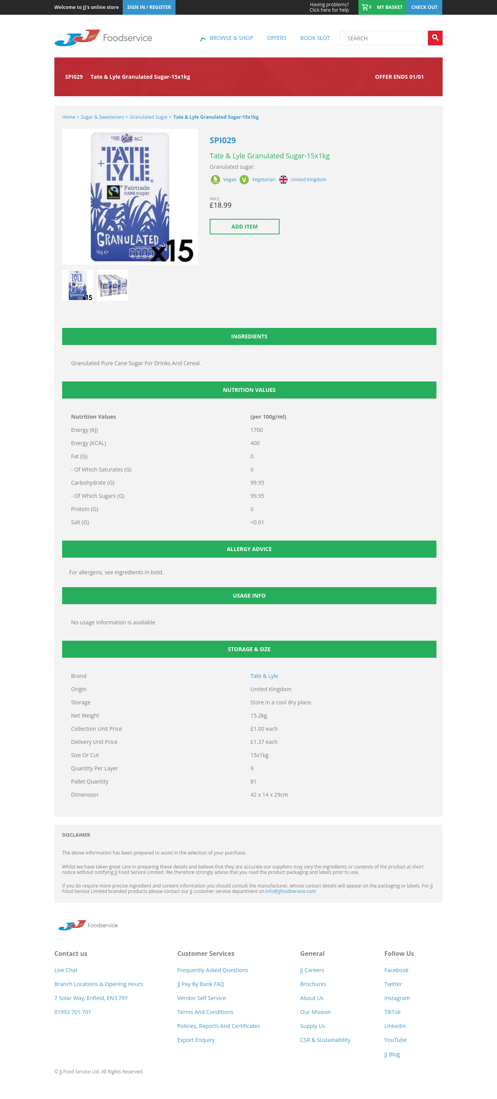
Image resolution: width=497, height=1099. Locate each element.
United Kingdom (309, 179)
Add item (244, 226)
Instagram (397, 998)
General (312, 953)
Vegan (229, 179)
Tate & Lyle (264, 676)
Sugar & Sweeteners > (104, 117)
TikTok (392, 1012)
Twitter (393, 984)
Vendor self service (201, 998)
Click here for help (329, 7)
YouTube (395, 1040)
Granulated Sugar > (151, 117)
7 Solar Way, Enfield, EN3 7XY (91, 998)
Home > (70, 117)
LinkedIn (395, 1026)
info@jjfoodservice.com (290, 891)
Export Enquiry (196, 1040)
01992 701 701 (72, 1012)
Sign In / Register (149, 7)
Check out (424, 7)
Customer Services (206, 953)
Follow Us (399, 953)
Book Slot (315, 38)
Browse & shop (231, 38)
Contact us (70, 953)
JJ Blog (392, 1054)
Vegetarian (263, 179)
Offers (276, 38)
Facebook (396, 970)
